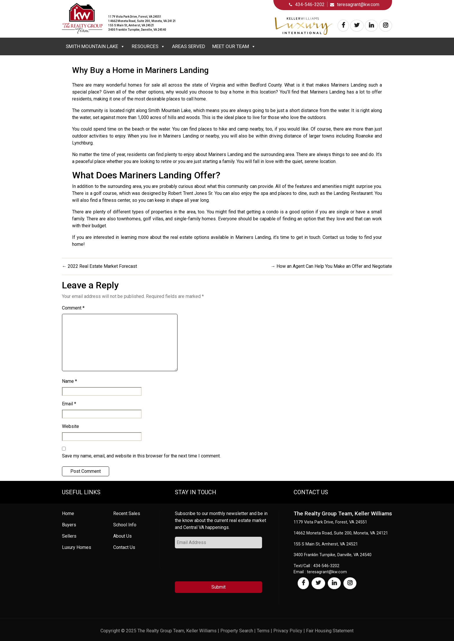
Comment (73, 308)
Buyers (69, 525)
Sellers (69, 536)
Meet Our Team (234, 46)
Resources (148, 46)
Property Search (236, 630)
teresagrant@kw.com (358, 4)
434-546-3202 (310, 4)
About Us (122, 536)
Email (69, 403)
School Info (124, 525)
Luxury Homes (76, 547)
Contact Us (124, 547)
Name (69, 381)
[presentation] (219, 567)
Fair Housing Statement (330, 630)
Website (70, 426)
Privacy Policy (287, 630)
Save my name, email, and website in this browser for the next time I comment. (141, 456)
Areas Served (188, 46)
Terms (263, 630)
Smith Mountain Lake (95, 46)
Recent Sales (126, 513)
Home (68, 513)
